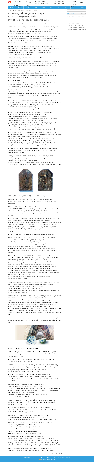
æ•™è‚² (46, 3)
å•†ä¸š (59, 3)
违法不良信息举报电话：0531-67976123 (62, 457)
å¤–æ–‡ (81, 5)
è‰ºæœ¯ (43, 3)
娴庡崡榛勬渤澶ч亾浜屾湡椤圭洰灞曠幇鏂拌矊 (75, 25)
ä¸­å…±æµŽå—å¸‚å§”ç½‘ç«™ (74, 2)
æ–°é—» (11, 7)
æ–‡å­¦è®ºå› (37, 3)
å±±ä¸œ (30, 5)
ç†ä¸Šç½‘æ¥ (38, 1)
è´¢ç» (55, 3)
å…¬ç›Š (62, 3)
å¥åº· (47, 1)
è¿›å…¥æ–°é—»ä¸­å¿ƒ (82, 13)
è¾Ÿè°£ (43, 1)
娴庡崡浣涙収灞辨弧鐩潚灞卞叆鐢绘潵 (74, 23)
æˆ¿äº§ (55, 1)
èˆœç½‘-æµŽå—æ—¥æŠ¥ (26, 23)
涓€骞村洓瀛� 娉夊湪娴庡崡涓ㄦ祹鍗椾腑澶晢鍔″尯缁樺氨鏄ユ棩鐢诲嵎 (76, 22)
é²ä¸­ (63, 1)
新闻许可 (26, 457)
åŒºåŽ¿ (81, 2)
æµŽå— (19, 7)
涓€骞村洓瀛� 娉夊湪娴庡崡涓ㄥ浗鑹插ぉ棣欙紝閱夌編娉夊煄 (76, 30)
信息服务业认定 (42, 457)
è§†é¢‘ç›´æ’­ (16, 5)
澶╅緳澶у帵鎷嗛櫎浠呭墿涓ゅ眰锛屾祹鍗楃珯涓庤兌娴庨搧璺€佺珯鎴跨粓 (76, 16)
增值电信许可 (31, 457)
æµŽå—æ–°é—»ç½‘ (21, 5)
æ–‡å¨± (51, 7)
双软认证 (36, 457)
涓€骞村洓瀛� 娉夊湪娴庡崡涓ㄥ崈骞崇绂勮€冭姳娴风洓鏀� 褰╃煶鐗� (76, 20)
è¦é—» (27, 2)
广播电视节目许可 (49, 457)
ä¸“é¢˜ (30, 2)
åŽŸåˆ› (27, 5)
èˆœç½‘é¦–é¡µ (11, 10)
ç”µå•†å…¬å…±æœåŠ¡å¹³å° (74, 5)
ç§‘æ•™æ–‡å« (29, 10)
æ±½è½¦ (59, 1)
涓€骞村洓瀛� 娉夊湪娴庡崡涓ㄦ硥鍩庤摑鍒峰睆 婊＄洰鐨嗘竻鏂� (76, 28)
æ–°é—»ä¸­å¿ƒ (16, 2)
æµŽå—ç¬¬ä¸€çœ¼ (21, 2)
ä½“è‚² (59, 7)
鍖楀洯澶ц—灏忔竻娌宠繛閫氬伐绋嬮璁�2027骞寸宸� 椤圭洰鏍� (76, 18)
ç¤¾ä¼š (43, 7)
